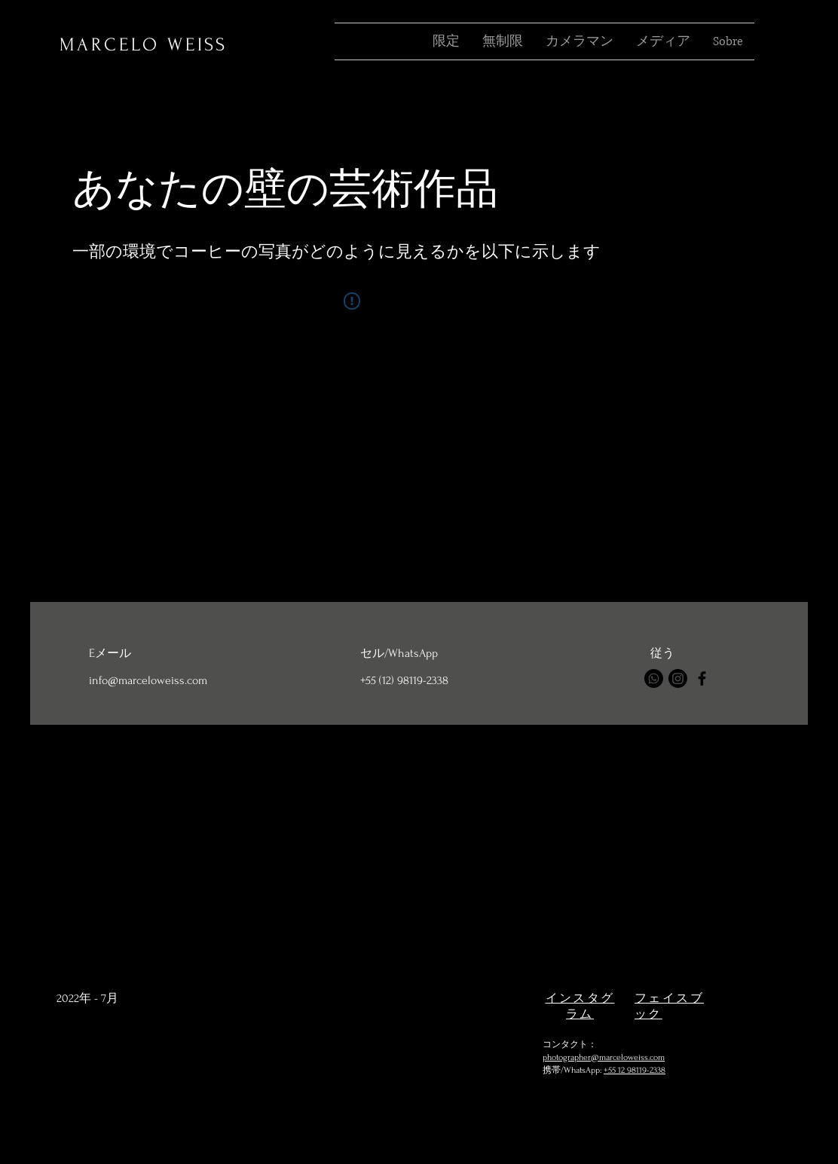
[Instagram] (677, 678)
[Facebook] (702, 678)
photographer (567, 1057)
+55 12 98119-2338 (634, 1070)
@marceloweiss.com (628, 1057)
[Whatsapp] (653, 678)
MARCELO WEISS (144, 45)
